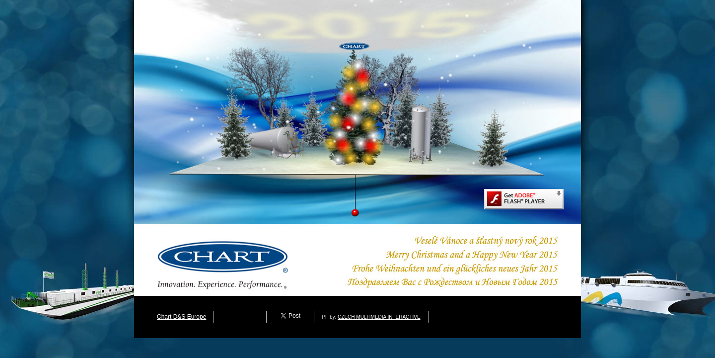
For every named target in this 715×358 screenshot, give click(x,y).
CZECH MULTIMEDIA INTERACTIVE (379, 317)
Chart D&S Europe (181, 316)
